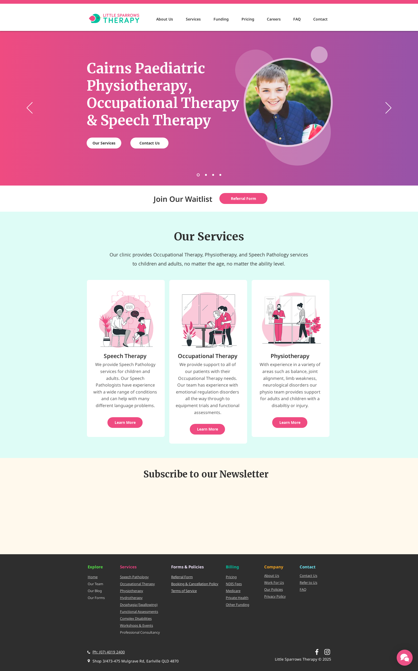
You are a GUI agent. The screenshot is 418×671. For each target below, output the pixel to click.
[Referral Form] (243, 198)
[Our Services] (104, 143)
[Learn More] (125, 422)
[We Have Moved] (206, 175)
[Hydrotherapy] (220, 175)
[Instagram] (327, 652)
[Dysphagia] (213, 175)
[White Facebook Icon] (317, 652)
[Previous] (30, 108)
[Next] (388, 108)
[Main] (198, 175)
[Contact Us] (149, 143)
